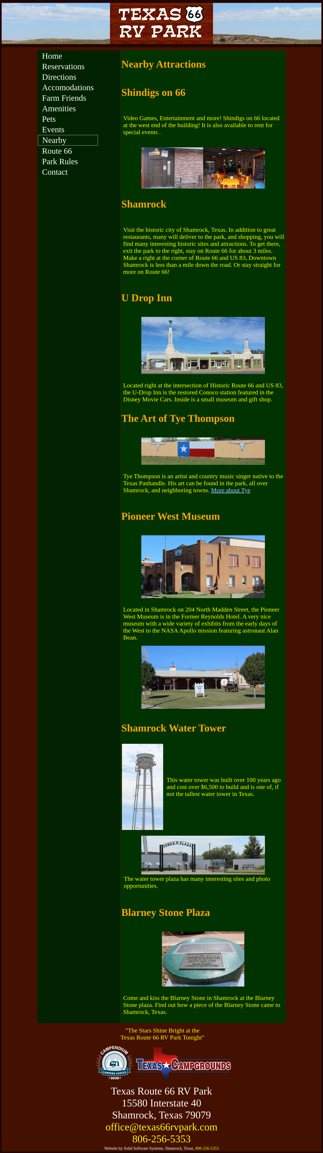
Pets (49, 119)
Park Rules (60, 161)
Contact (55, 172)
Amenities (59, 108)
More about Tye (230, 490)
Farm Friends (64, 98)
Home (52, 56)
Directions (59, 77)
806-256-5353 (161, 1139)
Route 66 (57, 151)
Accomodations (68, 87)
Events (53, 129)
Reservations (63, 66)
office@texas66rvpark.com (161, 1127)
